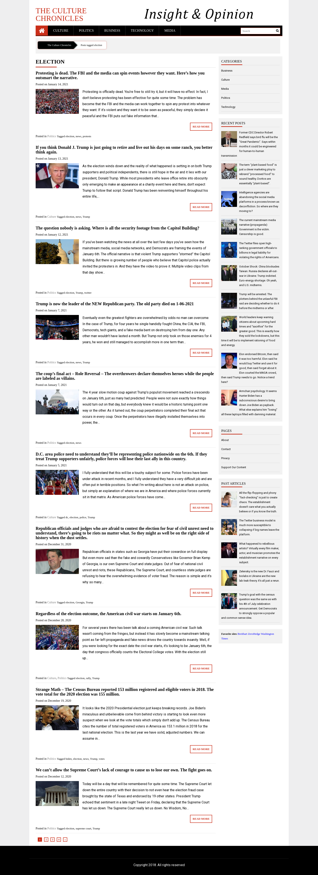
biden (69, 758)
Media (169, 30)
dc (67, 517)
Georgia (80, 602)
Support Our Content (233, 467)
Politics (86, 30)
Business (112, 30)
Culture (60, 30)
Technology (142, 30)
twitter (88, 292)
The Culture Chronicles (61, 14)
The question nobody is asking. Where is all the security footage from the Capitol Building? (117, 228)
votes (102, 758)
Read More (201, 126)
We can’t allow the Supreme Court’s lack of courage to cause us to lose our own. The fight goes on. (124, 770)
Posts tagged (91, 45)
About (225, 440)
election (70, 136)
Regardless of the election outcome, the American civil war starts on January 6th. (108, 613)
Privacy (225, 458)
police (83, 517)
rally (88, 678)
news (78, 136)
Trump (86, 216)
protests (87, 136)
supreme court (83, 828)
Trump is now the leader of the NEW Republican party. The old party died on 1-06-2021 (115, 303)
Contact (226, 449)
